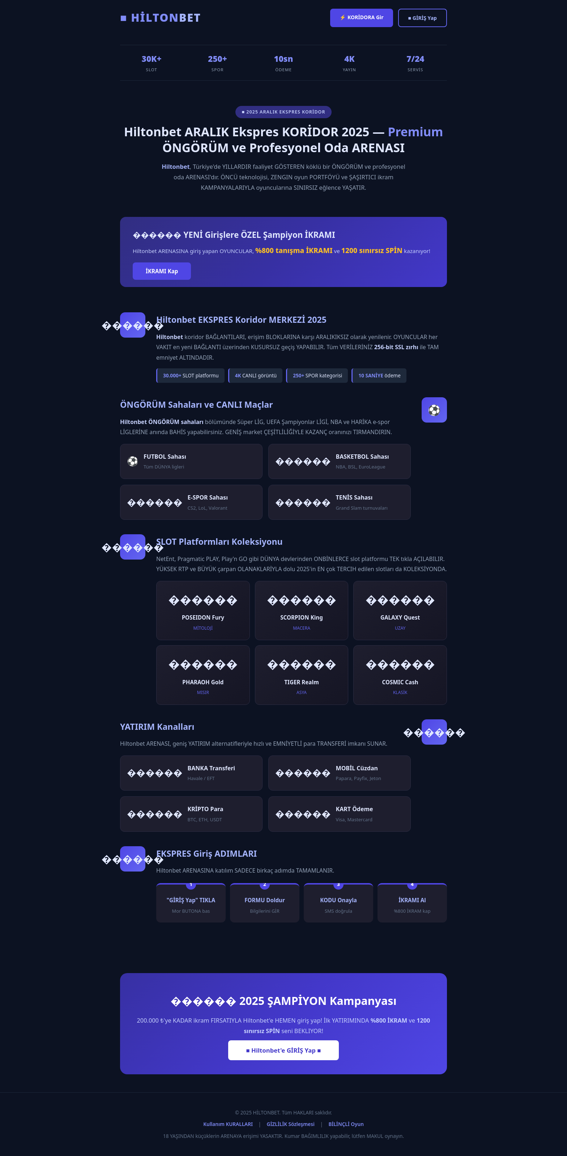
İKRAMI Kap (162, 271)
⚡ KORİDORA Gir (361, 17)
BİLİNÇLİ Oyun (345, 1124)
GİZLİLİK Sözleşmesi (291, 1124)
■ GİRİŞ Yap (422, 17)
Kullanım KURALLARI (228, 1124)
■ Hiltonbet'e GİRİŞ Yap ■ (283, 1050)
